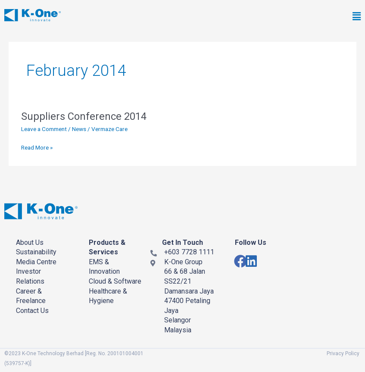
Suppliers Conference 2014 (84, 116)
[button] (255, 17)
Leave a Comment (44, 128)
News (79, 128)
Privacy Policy (343, 353)
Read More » (37, 147)
